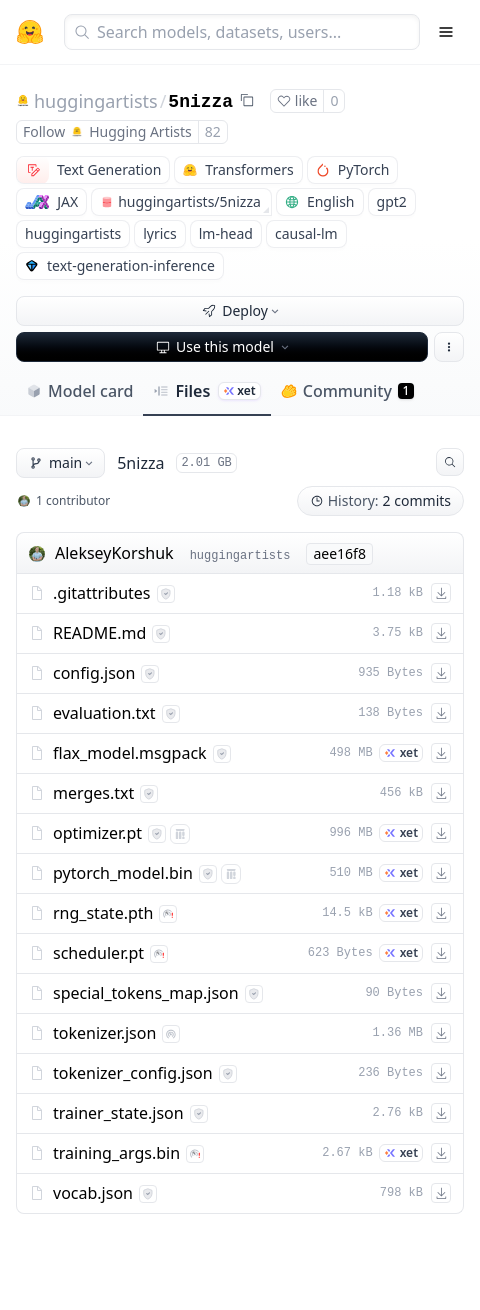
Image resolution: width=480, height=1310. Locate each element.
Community (347, 391)
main (62, 462)
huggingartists (96, 101)
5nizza (200, 102)
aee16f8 (339, 553)
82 (213, 131)
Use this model (224, 346)
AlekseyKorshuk (114, 553)
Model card (79, 391)
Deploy (242, 310)
